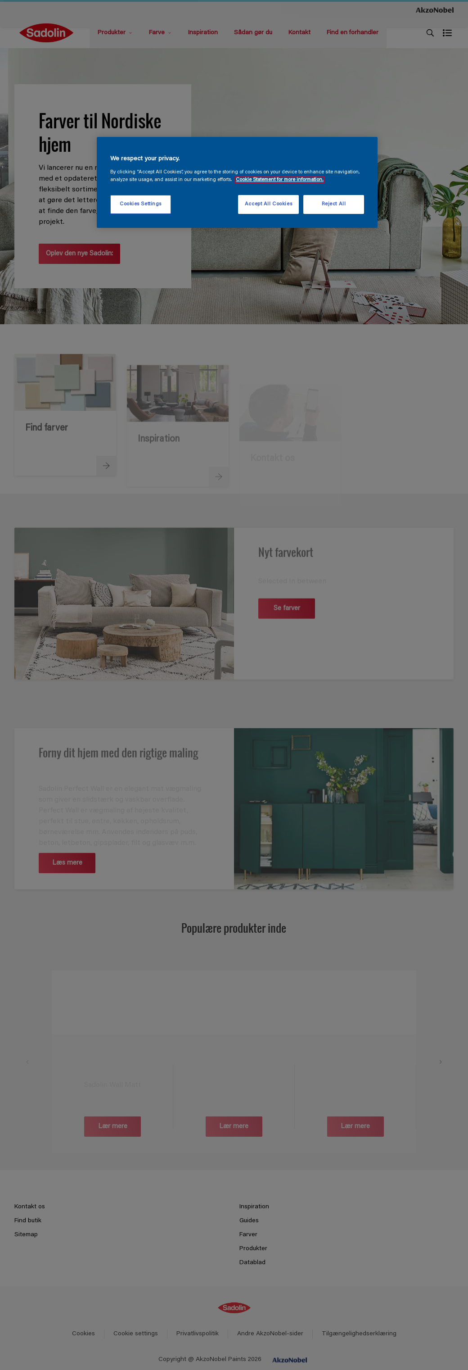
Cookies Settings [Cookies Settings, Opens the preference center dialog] (141, 204)
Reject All (334, 204)
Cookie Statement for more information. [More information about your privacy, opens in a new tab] (280, 179)
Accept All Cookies (268, 204)
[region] (237, 182)
